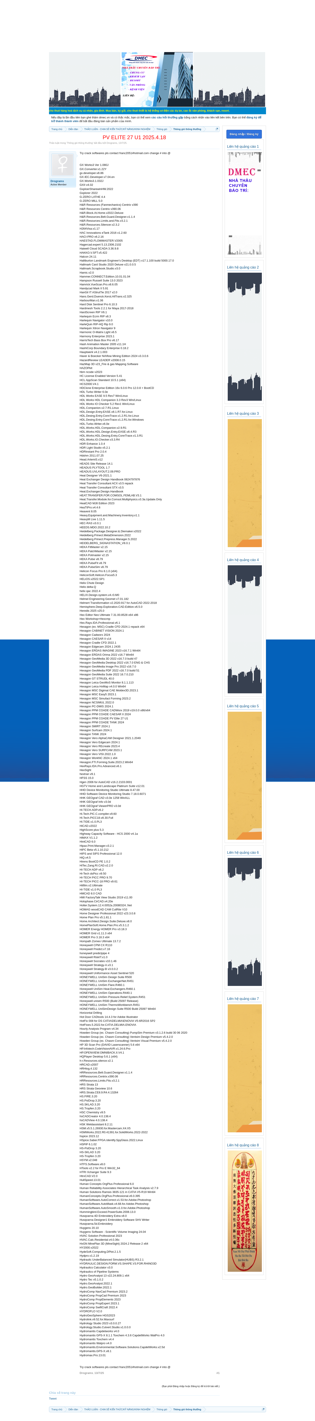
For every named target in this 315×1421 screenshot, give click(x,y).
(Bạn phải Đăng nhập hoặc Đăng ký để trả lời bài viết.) (191, 1386)
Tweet (53, 1398)
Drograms (112, 143)
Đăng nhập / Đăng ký (244, 134)
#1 (218, 1373)
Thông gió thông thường (80, 143)
